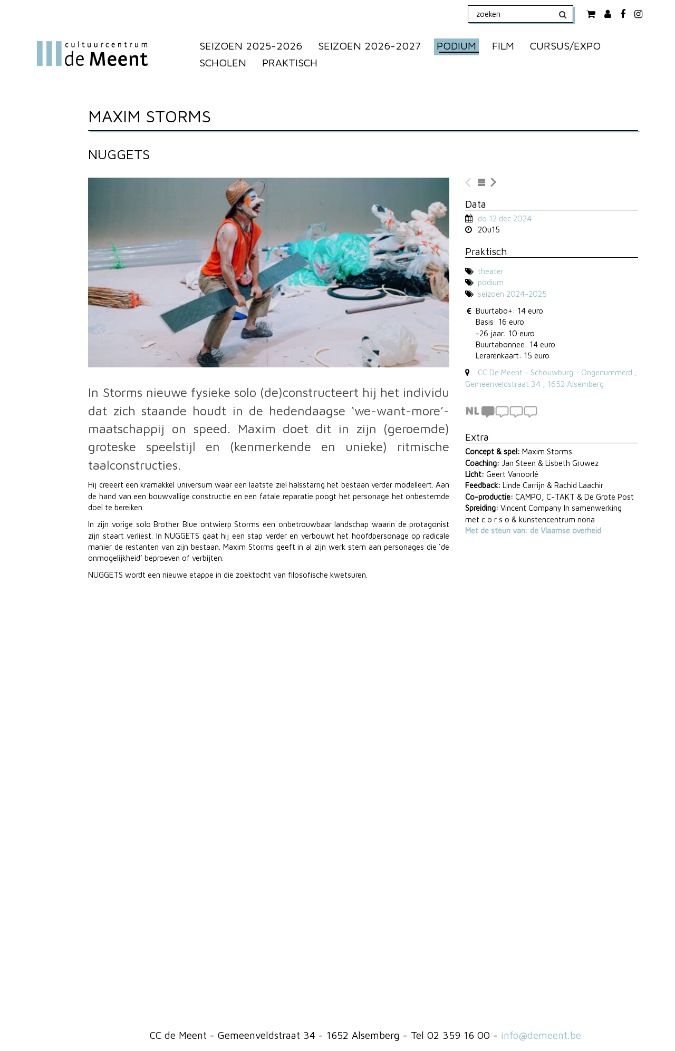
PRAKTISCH (289, 62)
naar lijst (481, 183)
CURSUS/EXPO (565, 46)
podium (491, 282)
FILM (503, 46)
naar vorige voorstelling (468, 183)
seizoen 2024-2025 (512, 293)
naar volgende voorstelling (494, 183)
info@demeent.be (541, 1035)
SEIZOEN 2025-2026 (250, 46)
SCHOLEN (222, 62)
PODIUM (456, 46)
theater (491, 271)
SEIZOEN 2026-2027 (369, 46)
